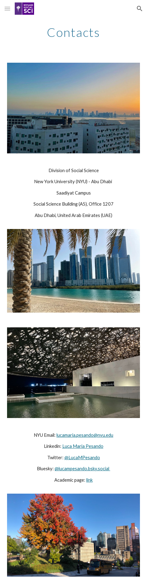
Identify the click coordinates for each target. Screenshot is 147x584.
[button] (7, 8)
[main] (73, 32)
